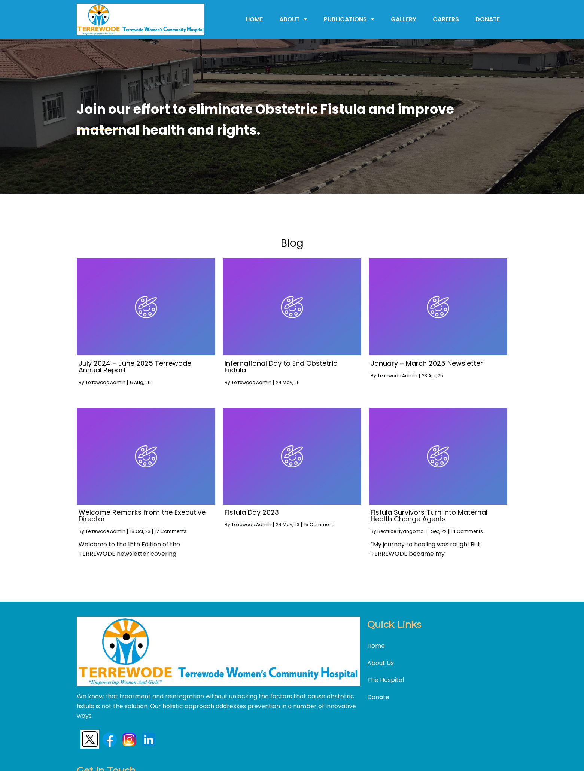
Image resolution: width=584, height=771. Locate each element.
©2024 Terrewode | (253, 758)
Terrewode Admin (105, 381)
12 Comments (170, 530)
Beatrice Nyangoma (400, 530)
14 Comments (467, 530)
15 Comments (320, 524)
